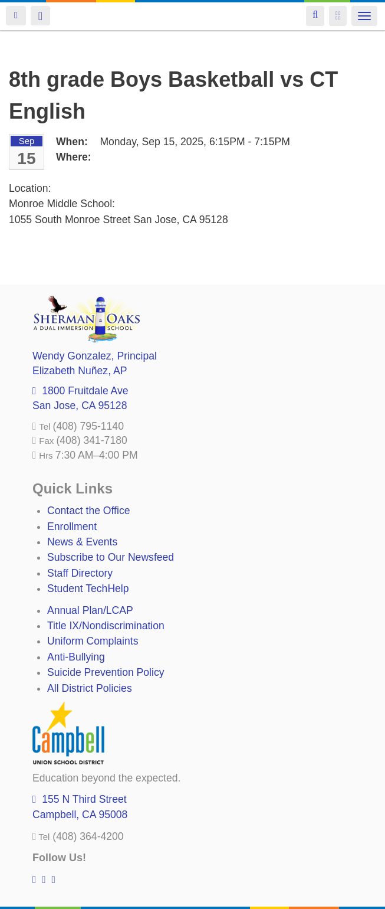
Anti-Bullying (76, 657)
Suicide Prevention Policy (105, 672)
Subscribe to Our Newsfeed (110, 557)
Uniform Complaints (92, 641)
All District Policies (89, 688)
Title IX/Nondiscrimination (105, 626)
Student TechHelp (88, 588)
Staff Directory (80, 573)
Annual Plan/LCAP (90, 610)
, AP (79, 371)
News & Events (82, 542)
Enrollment (72, 526)
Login (15, 15)
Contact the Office (88, 510)
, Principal (94, 356)
